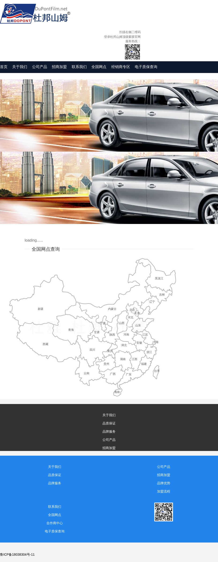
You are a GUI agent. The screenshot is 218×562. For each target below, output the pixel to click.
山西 (121, 323)
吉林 (162, 294)
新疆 (40, 309)
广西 (113, 374)
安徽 (139, 342)
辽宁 (152, 301)
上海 (155, 342)
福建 (144, 364)
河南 (126, 334)
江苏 (145, 334)
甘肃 (97, 332)
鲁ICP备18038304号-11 (17, 554)
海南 (117, 392)
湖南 (123, 359)
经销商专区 (120, 67)
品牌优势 (163, 483)
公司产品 (39, 67)
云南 (86, 373)
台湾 (157, 371)
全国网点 (98, 67)
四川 (92, 349)
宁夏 (103, 323)
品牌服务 (109, 431)
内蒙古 (112, 309)
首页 (4, 67)
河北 (130, 317)
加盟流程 (163, 491)
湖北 (124, 345)
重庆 (110, 351)
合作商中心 (54, 523)
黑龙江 (159, 278)
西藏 (45, 344)
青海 (71, 329)
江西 (134, 359)
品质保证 (109, 423)
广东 (129, 374)
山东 (138, 325)
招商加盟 (59, 67)
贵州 (106, 364)
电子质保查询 (146, 67)
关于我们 (19, 67)
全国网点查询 (46, 249)
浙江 (149, 352)
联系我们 (79, 67)
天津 (137, 313)
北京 (132, 310)
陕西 (112, 334)
